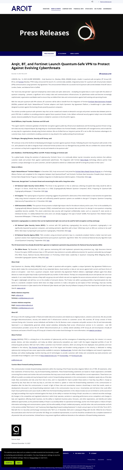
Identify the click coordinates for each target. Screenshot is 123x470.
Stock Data (89, 9)
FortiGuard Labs (66, 350)
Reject (19, 462)
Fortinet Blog (64, 356)
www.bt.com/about (95, 330)
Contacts (64, 453)
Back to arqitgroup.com (104, 1)
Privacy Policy (91, 459)
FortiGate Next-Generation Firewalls (99, 102)
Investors (46, 9)
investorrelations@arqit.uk (24, 305)
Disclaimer (101, 459)
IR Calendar (62, 53)
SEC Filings (98, 9)
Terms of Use (90, 468)
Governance (107, 9)
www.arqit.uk (21, 288)
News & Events (56, 9)
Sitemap (92, 453)
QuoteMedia (83, 468)
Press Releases (49, 53)
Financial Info (79, 9)
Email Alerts (74, 53)
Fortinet (21, 82)
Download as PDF (105, 74)
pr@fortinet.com (17, 360)
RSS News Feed (78, 453)
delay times (88, 466)
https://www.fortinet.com (48, 356)
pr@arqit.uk (19, 295)
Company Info (67, 9)
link (90, 177)
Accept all (9, 462)
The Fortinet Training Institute (39, 347)
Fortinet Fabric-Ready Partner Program (88, 171)
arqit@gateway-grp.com (26, 298)
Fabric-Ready (84, 160)
